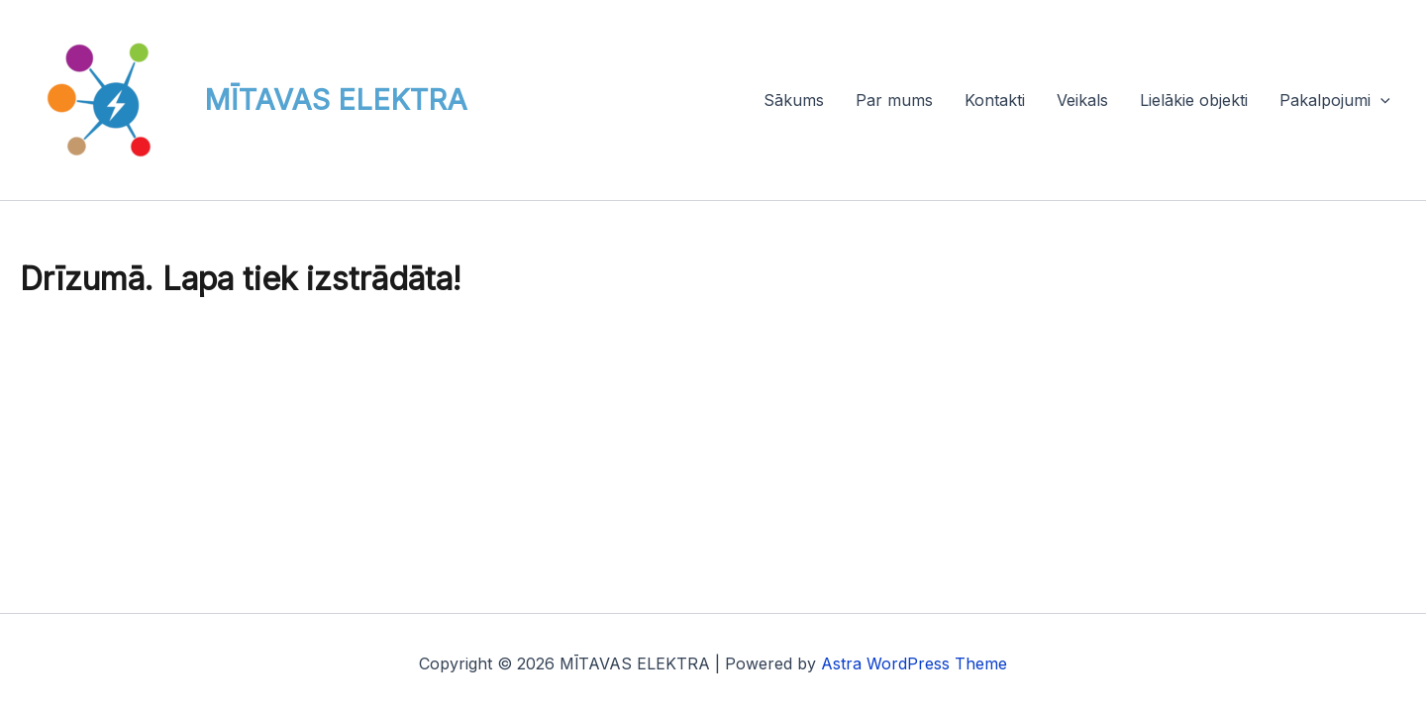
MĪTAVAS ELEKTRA (335, 99)
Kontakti (995, 100)
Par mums (894, 100)
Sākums (794, 100)
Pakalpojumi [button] (1334, 100)
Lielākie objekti (1194, 100)
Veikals (1082, 100)
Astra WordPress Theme (914, 663)
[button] (1380, 100)
